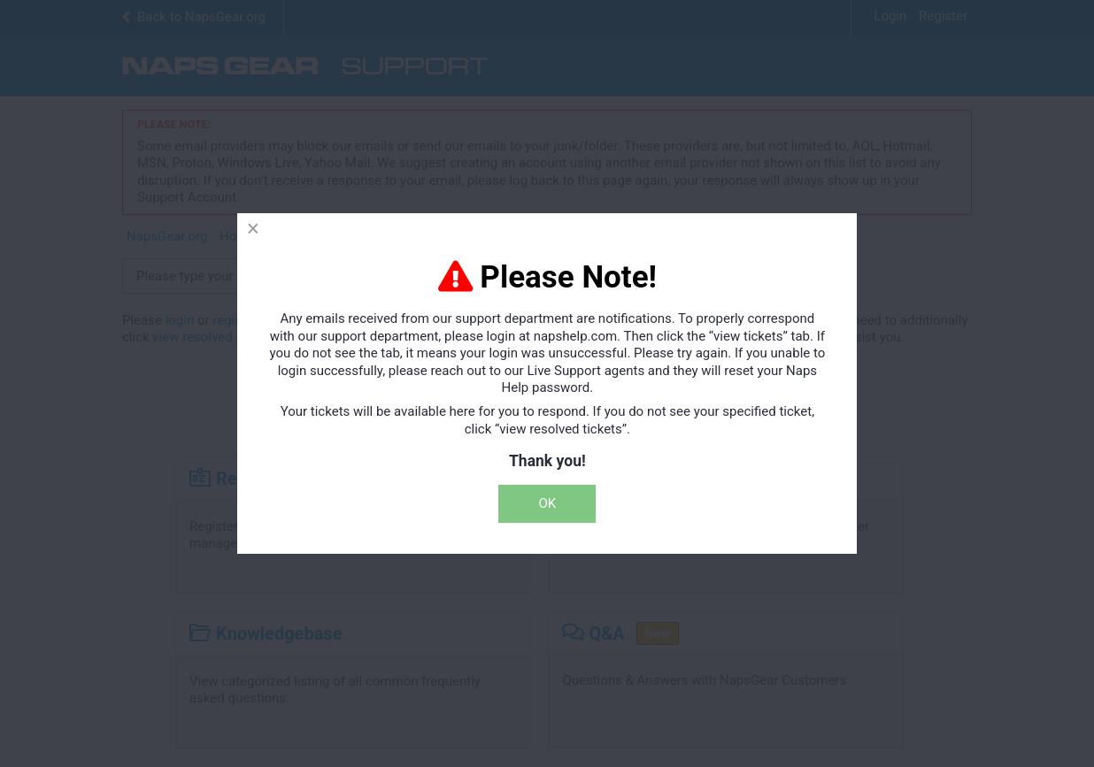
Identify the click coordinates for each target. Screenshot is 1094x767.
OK (548, 503)
